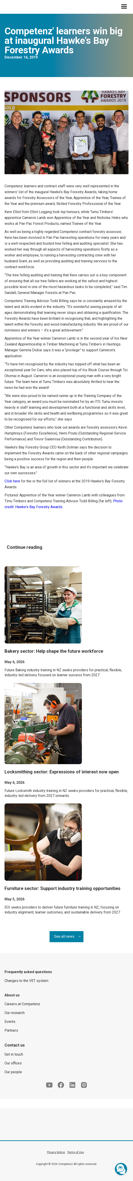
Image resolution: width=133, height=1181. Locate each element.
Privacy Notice (56, 1152)
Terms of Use (75, 1152)
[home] (3, 7)
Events (10, 1021)
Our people (13, 1072)
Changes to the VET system (26, 981)
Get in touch (14, 1054)
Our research (15, 1013)
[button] (124, 6)
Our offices (13, 1063)
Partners (11, 1030)
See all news (64, 936)
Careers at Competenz (22, 1004)
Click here (12, 481)
